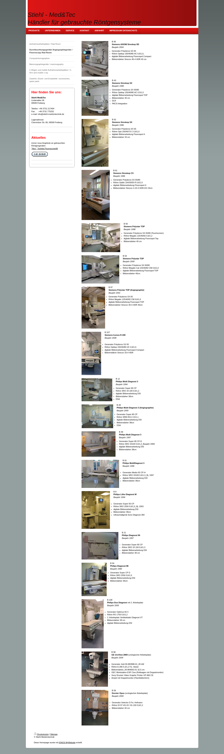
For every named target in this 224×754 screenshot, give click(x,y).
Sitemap (53, 734)
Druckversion (41, 734)
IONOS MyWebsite (67, 742)
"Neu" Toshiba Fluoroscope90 (44, 148)
